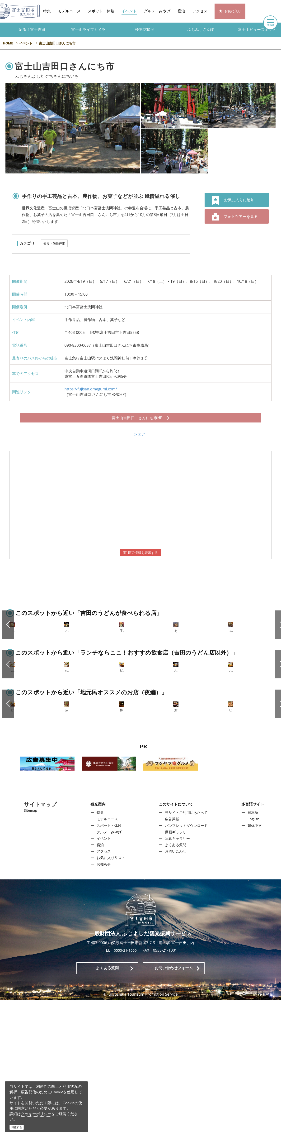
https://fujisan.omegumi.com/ (91, 389)
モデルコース (69, 11)
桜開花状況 (144, 30)
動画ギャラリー (177, 968)
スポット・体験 (101, 11)
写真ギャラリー (177, 975)
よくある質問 (175, 981)
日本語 (254, 949)
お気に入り (233, 11)
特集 (47, 11)
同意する (16, 1127)
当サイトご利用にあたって (187, 949)
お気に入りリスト (110, 994)
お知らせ (102, 1000)
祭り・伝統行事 (54, 243)
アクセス (199, 11)
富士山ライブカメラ (88, 30)
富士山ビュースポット (257, 30)
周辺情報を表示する (140, 548)
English (254, 955)
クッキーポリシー (36, 1113)
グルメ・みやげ (157, 11)
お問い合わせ (175, 988)
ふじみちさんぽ (200, 30)
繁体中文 (255, 962)
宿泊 (181, 11)
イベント (129, 11)
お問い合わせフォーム (174, 1105)
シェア (139, 429)
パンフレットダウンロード (187, 962)
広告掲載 (171, 955)
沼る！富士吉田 (32, 30)
